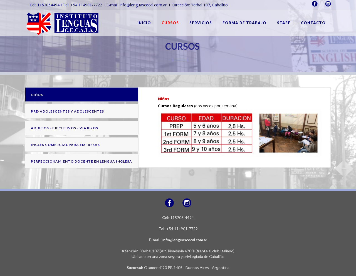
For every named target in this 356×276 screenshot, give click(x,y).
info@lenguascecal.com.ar (184, 239)
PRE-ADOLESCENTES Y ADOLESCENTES (67, 111)
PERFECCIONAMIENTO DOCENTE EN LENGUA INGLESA (81, 161)
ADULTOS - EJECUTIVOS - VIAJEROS (64, 128)
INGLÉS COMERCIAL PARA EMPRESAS (65, 145)
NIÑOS (37, 95)
